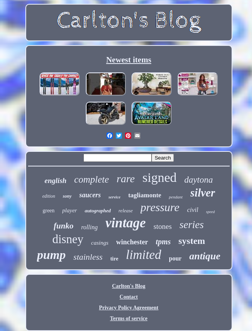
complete (91, 179)
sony (67, 196)
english (56, 180)
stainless (88, 257)
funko (63, 225)
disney (67, 239)
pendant (175, 197)
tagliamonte (144, 195)
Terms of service (128, 318)
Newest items (128, 59)
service (114, 197)
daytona (198, 180)
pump (51, 255)
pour (175, 258)
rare (126, 179)
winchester (132, 242)
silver (202, 193)
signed (159, 177)
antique (204, 256)
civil (192, 209)
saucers (90, 195)
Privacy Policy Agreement (128, 308)
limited (143, 255)
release (125, 210)
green (49, 210)
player (69, 210)
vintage (125, 222)
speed (210, 212)
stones (163, 226)
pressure (159, 207)
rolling (89, 227)
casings (99, 243)
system (192, 241)
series (191, 224)
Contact (129, 297)
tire (114, 259)
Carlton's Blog (128, 286)
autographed (98, 210)
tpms (163, 241)
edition (48, 196)
